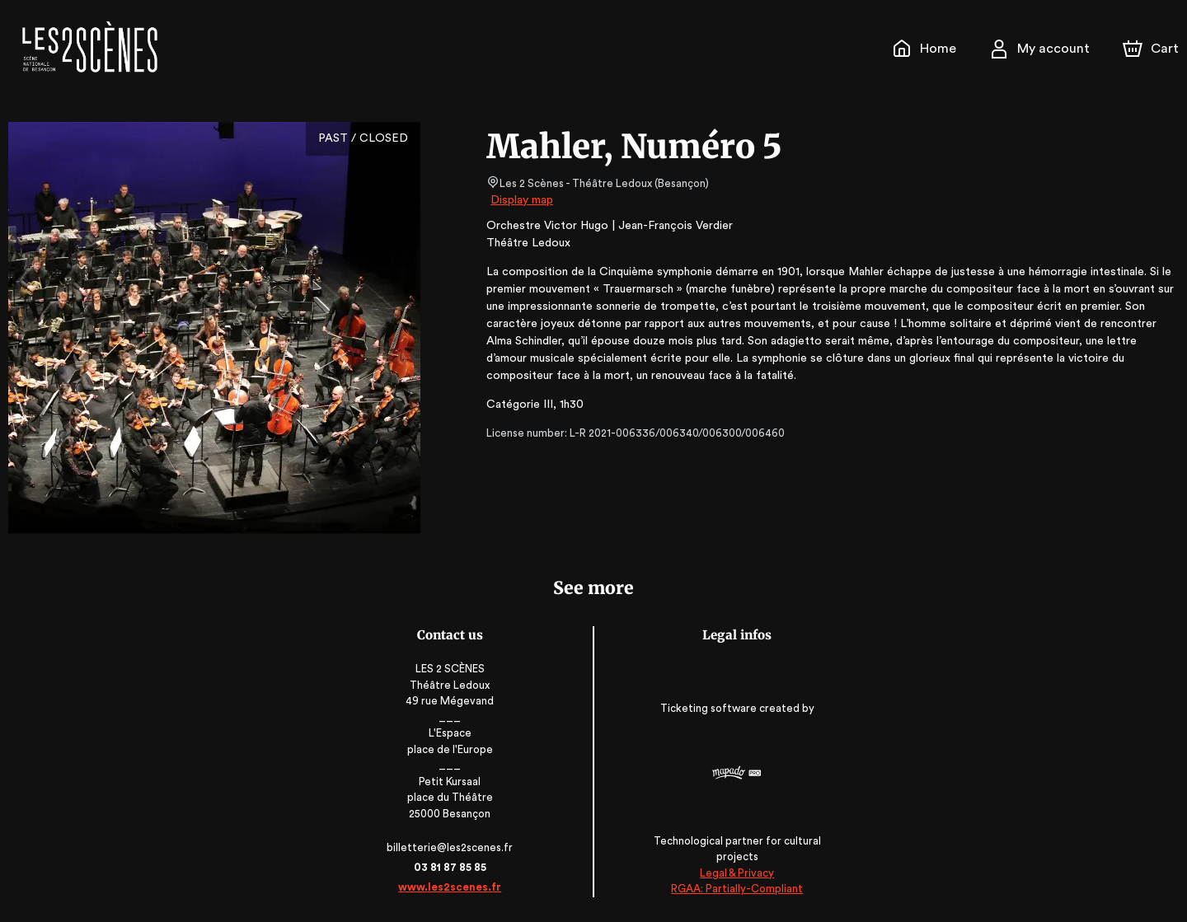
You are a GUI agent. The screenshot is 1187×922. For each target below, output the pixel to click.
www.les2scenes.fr (452, 887)
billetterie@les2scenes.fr (452, 847)
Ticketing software (708, 708)
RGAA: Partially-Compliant (735, 888)
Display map (522, 200)
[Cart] (1152, 48)
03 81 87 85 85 (452, 867)
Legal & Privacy (734, 873)
